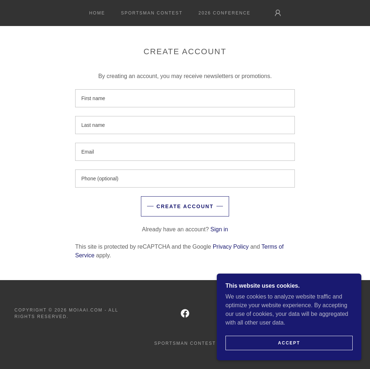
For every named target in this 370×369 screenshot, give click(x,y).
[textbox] (185, 98)
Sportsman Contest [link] (152, 13)
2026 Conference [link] (224, 13)
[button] (278, 13)
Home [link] (97, 13)
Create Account (185, 206)
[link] (185, 313)
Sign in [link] (219, 229)
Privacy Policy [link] (231, 247)
